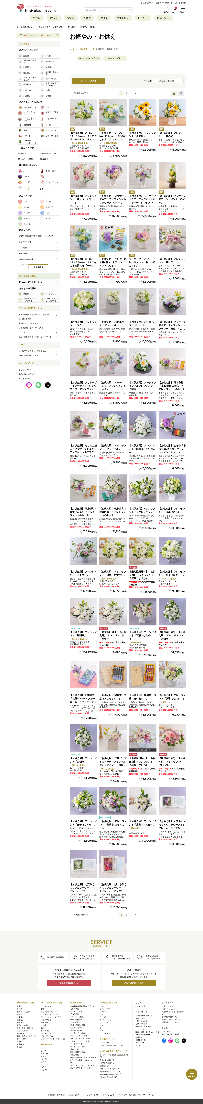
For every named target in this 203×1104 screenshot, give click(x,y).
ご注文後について (168, 1009)
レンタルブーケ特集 (78, 1033)
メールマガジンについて (171, 1019)
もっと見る (38, 189)
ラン (101, 1028)
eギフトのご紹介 (107, 1063)
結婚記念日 (123, 18)
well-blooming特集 (77, 1017)
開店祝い (20, 1022)
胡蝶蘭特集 (74, 1055)
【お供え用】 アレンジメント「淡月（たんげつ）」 (83, 199)
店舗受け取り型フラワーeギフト (38, 328)
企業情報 (51, 1095)
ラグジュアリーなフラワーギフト (83, 1065)
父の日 (71, 18)
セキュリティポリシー (91, 1095)
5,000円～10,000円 (48, 153)
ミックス (44, 1070)
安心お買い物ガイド (164, 3)
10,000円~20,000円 (26, 159)
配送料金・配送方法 (143, 1026)
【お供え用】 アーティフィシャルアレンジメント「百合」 (112, 386)
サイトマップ (122, 1095)
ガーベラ (103, 1017)
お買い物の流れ (141, 1024)
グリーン (44, 1064)
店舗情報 (104, 1066)
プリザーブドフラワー (49, 1014)
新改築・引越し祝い (24, 1025)
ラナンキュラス (106, 1033)
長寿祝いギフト (76, 1049)
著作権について (108, 1095)
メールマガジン (141, 1043)
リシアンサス (105, 1022)
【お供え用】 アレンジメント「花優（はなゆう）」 (142, 635)
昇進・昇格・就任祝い (25, 1028)
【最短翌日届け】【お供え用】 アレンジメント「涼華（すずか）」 (142, 575)
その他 (138, 1045)
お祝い (19, 1041)
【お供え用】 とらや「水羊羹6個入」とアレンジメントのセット (112, 262)
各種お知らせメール (143, 1034)
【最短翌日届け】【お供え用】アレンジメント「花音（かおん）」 (142, 761)
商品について (140, 1018)
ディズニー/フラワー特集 (79, 1041)
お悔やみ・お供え (23, 1012)
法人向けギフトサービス (30, 282)
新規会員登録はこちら (69, 983)
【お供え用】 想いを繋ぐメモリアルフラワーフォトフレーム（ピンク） (112, 888)
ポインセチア (105, 1009)
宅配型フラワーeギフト (28, 323)
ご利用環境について (169, 1017)
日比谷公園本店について (110, 1071)
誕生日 (36, 18)
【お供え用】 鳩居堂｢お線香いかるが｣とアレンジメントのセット (83, 512)
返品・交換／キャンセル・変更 (147, 1032)
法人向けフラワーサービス (80, 1068)
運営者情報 (61, 1095)
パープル (44, 1059)
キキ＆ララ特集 (76, 1044)
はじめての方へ (147, 3)
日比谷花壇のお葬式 (108, 1077)
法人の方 (143, 18)
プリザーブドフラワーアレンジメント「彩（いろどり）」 (142, 262)
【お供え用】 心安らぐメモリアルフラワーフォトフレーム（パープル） (172, 824)
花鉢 (42, 1028)
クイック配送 (105, 1043)
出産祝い (20, 1017)
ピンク (43, 1051)
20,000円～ (44, 159)
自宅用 (19, 1047)
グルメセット (46, 1031)
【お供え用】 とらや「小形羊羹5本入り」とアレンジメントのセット (172, 449)
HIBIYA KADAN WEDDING (111, 1074)
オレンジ (44, 1056)
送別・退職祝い (23, 1031)
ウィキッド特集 (76, 1011)
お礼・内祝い (22, 1039)
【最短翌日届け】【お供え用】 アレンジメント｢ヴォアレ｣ (172, 761)
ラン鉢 (43, 1025)
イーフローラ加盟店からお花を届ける (38, 315)
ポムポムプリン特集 (78, 1046)
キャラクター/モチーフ (49, 1012)
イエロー (44, 1053)
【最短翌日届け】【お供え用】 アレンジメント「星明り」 (112, 635)
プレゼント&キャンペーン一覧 (111, 1045)
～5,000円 (22, 153)
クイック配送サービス (83, 49)
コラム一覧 (166, 1031)
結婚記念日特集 (76, 1019)
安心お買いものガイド (143, 1016)
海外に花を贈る (38, 319)
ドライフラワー (47, 1020)
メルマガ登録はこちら (134, 983)
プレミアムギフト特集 (78, 1036)
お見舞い (20, 1044)
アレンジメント (47, 1006)
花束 (42, 1009)
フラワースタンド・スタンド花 (53, 1039)
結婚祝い (20, 1020)
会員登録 (138, 1037)
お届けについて (141, 1021)
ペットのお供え (115, 58)
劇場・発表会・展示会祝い (27, 1036)
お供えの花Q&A (76, 1030)
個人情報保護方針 (74, 1095)
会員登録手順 (140, 1040)
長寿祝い (20, 1033)
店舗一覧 (163, 18)
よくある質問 (180, 3)
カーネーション (106, 1020)
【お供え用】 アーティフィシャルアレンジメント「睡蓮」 (142, 386)
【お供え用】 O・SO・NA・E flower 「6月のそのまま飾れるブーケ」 (83, 262)
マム (101, 1014)
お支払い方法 (140, 1029)
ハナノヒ (38, 332)
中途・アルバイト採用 (146, 1095)
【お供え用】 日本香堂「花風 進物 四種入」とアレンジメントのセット (172, 386)
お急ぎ (87, 18)
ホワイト (44, 1067)
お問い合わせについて (170, 1022)
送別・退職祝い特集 (78, 1025)
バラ (101, 1006)
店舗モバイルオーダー (109, 1069)
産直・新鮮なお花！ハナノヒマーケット (38, 337)
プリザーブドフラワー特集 (80, 1038)
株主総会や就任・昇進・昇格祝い (83, 1057)
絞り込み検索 (88, 81)
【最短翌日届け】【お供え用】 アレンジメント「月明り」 (172, 635)
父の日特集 (74, 1014)
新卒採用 (132, 1095)
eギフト (54, 18)
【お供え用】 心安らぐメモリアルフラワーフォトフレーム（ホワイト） (83, 888)
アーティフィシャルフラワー (52, 1017)
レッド (43, 1048)
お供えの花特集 (76, 1028)
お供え (104, 18)
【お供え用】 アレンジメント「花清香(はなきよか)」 (112, 824)
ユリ (101, 1031)
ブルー (43, 1062)
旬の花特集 (74, 1022)
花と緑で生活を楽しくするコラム (32, 351)
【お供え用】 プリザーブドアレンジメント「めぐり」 (172, 199)
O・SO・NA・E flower (89, 58)
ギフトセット (46, 1033)
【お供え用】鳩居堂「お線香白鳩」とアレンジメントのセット (112, 512)
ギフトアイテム (47, 1036)
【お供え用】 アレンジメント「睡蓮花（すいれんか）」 (142, 449)
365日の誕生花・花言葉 (28, 355)
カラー (102, 1025)
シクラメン (104, 1012)
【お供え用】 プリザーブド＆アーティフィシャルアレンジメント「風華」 (112, 761)
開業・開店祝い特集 (78, 1052)
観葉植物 (44, 1022)
